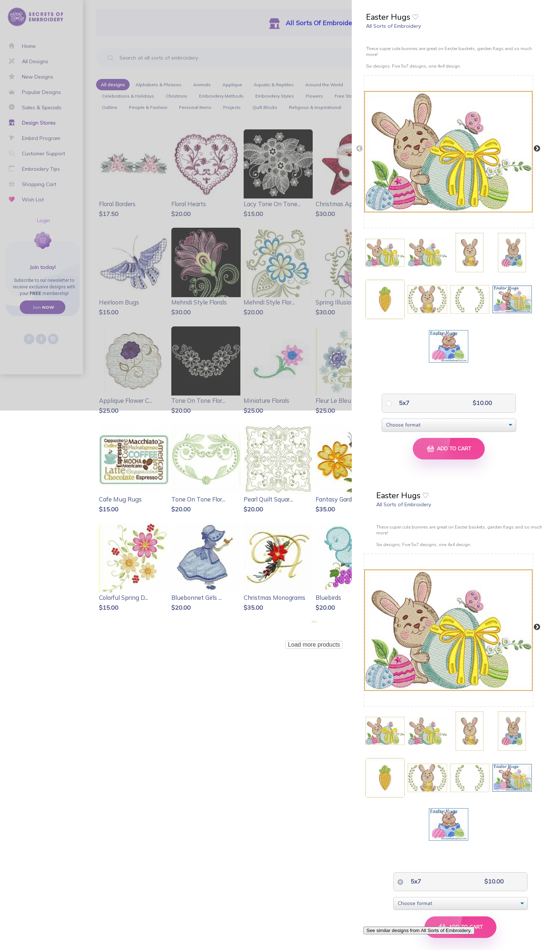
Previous (359, 148)
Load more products (314, 644)
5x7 (403, 403)
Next (537, 148)
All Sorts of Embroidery (393, 26)
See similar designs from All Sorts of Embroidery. (419, 930)
